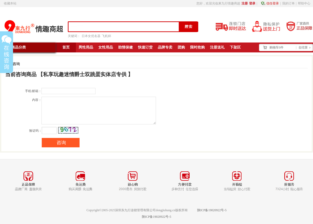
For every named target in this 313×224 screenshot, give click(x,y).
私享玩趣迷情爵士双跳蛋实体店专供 (85, 74)
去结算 (303, 47)
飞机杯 (106, 36)
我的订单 (288, 3)
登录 (252, 3)
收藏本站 (10, 3)
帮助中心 (304, 3)
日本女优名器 (91, 36)
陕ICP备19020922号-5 (212, 210)
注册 (245, 3)
